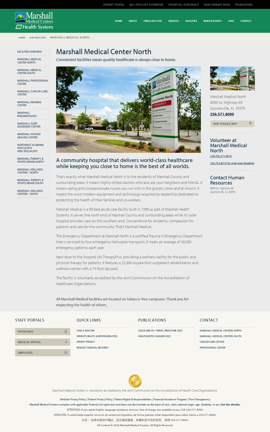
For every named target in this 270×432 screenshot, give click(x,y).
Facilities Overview (29, 51)
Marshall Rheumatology (27, 114)
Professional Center (212, 347)
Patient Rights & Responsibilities (132, 399)
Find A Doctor (85, 330)
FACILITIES (191, 20)
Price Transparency (199, 399)
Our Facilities (38, 37)
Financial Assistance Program (170, 399)
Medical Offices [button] (42, 342)
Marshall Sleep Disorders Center (28, 125)
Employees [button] (42, 352)
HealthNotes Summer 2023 (154, 336)
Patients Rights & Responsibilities (97, 336)
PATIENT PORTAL (113, 4)
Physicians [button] (42, 331)
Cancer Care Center (212, 341)
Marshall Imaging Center (29, 103)
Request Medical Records (92, 347)
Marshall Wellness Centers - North (30, 171)
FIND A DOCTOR (153, 20)
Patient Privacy (86, 341)
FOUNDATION (244, 4)
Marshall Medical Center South (29, 71)
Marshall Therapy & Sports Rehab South (30, 181)
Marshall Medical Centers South (220, 336)
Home (22, 37)
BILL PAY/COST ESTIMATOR (146, 4)
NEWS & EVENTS (212, 20)
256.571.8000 (222, 114)
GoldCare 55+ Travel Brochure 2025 (160, 330)
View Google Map (232, 123)
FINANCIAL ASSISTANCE (183, 4)
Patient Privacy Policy (100, 399)
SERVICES (173, 20)
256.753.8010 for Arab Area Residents (232, 163)
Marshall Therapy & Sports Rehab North (30, 160)
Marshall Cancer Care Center (32, 93)
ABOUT (133, 20)
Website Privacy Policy (73, 399)
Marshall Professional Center (32, 82)
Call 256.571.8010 (221, 156)
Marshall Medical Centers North (220, 330)
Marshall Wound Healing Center (29, 135)
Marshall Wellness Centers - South (30, 192)
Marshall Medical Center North (29, 60)
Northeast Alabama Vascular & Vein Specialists (30, 148)
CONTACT (246, 20)
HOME (118, 20)
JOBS (231, 20)
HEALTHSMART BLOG (217, 4)
